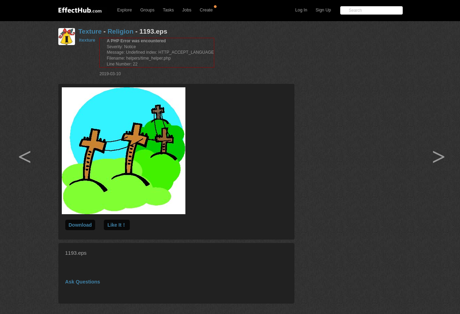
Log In (301, 10)
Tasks (168, 10)
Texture (90, 31)
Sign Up (323, 10)
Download (80, 225)
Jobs (186, 10)
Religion (121, 31)
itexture (87, 40)
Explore (124, 10)
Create (206, 10)
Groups (147, 10)
